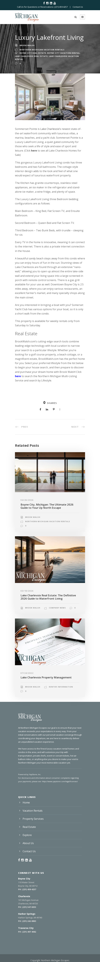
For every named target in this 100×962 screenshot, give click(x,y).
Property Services (33, 819)
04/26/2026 (27, 500)
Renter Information (61, 687)
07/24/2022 (27, 673)
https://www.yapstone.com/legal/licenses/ (60, 781)
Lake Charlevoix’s (50, 129)
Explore (27, 835)
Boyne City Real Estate (33, 53)
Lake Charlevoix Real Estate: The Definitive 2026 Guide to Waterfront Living (48, 596)
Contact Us (78, 6)
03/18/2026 (27, 590)
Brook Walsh (27, 45)
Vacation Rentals (33, 810)
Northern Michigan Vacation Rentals (42, 49)
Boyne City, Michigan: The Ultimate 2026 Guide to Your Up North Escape (47, 506)
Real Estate (29, 827)
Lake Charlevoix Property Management (46, 677)
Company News (57, 608)
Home (26, 802)
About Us (28, 843)
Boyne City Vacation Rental (63, 53)
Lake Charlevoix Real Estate (31, 56)
